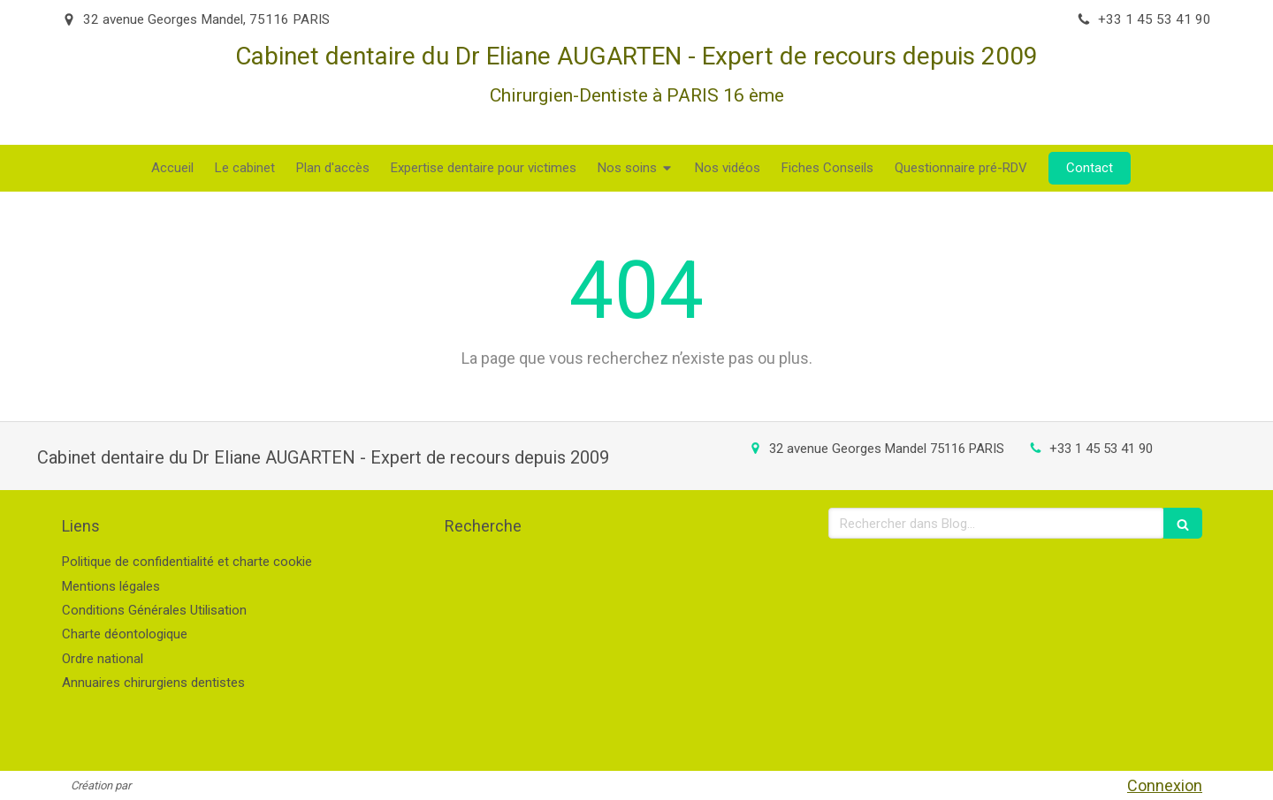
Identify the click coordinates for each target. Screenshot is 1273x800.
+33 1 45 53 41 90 (1101, 449)
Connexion (1164, 785)
